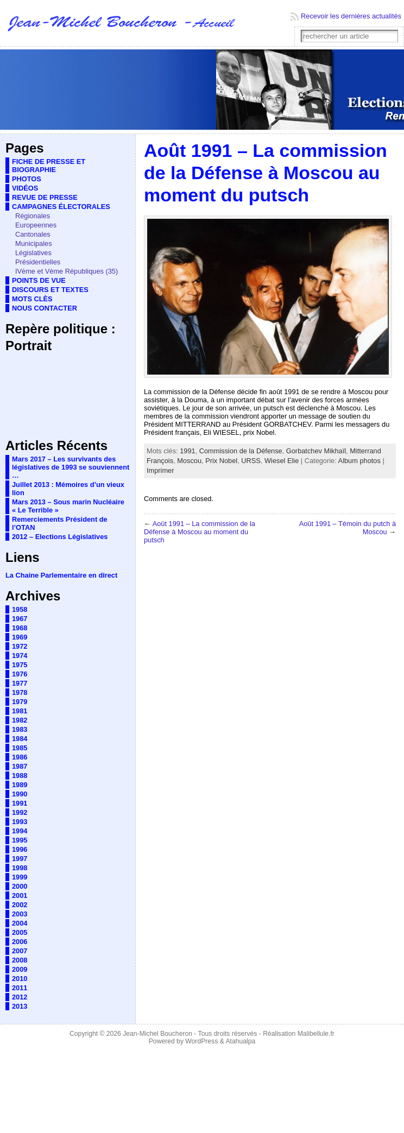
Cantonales (32, 234)
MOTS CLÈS (32, 299)
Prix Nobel (221, 461)
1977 (19, 683)
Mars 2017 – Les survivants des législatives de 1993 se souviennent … (70, 467)
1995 (19, 840)
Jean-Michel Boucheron (157, 1033)
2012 (19, 997)
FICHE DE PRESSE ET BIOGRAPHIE (48, 165)
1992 (19, 812)
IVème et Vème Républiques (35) (66, 271)
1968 (19, 628)
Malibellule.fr (316, 1033)
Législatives (33, 253)
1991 (19, 803)
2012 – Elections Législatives (60, 537)
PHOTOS (26, 179)
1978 (19, 692)
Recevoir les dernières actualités (351, 16)
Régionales (32, 216)
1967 (19, 619)
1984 (19, 739)
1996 (19, 849)
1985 (19, 748)
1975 (19, 665)
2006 (19, 942)
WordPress (201, 1041)
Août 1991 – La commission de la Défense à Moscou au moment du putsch (199, 532)
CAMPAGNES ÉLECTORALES (61, 206)
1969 (19, 637)
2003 (19, 914)
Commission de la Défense (240, 451)
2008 (19, 960)
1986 (19, 757)
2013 (19, 1006)
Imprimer (160, 470)
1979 (19, 702)
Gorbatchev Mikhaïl (316, 451)
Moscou (189, 461)
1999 (19, 877)
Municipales (33, 243)
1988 (19, 775)
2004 (19, 923)
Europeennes (35, 225)
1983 (19, 729)
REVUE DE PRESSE (45, 197)
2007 (19, 951)
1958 (19, 609)
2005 (19, 932)
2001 (19, 895)
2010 (19, 978)
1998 (19, 868)
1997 (19, 859)
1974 (19, 655)
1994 (19, 831)
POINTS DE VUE (39, 280)
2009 (19, 969)
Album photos (359, 461)
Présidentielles (37, 262)
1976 (19, 674)
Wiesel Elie (281, 461)
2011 (19, 988)
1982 (19, 720)
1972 (19, 646)
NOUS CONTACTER (44, 308)
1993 (19, 822)
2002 (19, 905)
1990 (19, 794)
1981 (19, 711)
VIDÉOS (25, 188)
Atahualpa (240, 1041)
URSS (251, 461)
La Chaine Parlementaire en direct (61, 575)
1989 (19, 785)
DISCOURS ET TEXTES (50, 290)
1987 (19, 766)
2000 (19, 886)
